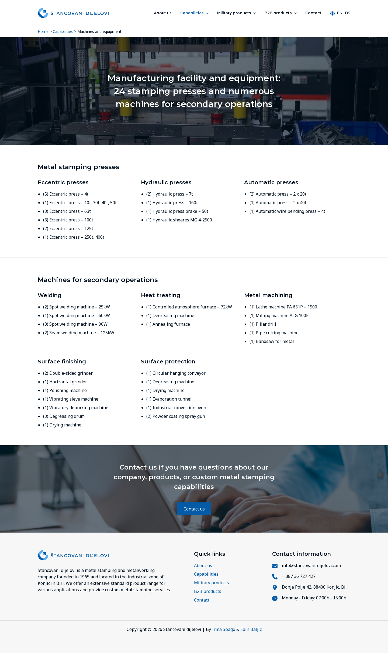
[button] (206, 13)
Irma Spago (223, 629)
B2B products (281, 13)
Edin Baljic (251, 629)
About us (163, 13)
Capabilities (194, 13)
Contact (313, 13)
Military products (236, 13)
